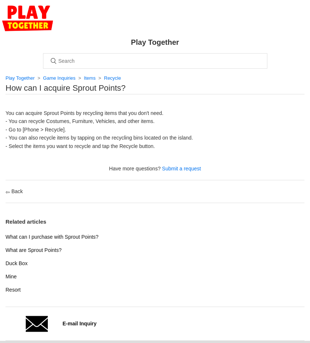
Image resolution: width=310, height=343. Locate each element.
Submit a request (181, 169)
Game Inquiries (59, 78)
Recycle (112, 78)
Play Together (20, 78)
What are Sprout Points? (34, 250)
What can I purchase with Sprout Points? (52, 237)
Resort (13, 290)
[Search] (155, 61)
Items (90, 78)
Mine (11, 276)
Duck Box (17, 263)
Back (14, 191)
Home (27, 18)
